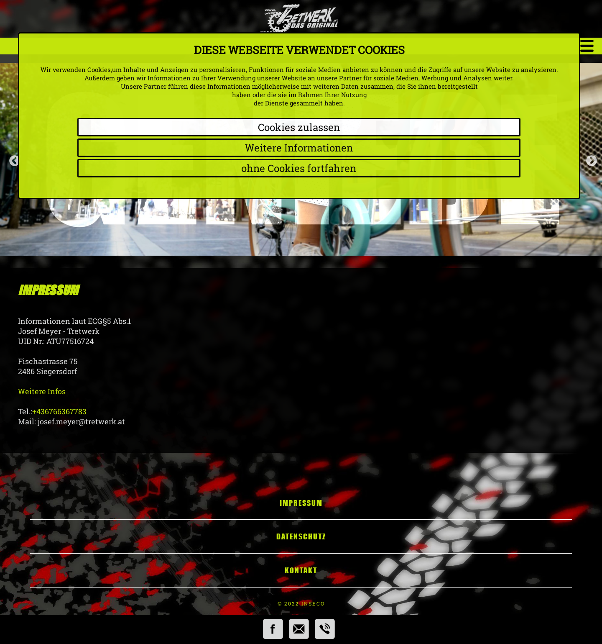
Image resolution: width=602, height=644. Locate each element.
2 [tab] (301, 243)
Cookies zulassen (299, 127)
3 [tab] (309, 243)
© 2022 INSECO (301, 603)
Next (589, 159)
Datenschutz (301, 536)
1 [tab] (292, 243)
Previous (12, 159)
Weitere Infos (42, 391)
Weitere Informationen (299, 147)
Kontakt (301, 570)
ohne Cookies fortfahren (298, 168)
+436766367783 (59, 411)
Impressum (301, 503)
